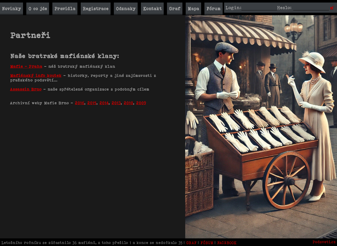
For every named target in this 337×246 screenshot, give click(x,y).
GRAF (192, 242)
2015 (91, 103)
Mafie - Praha (26, 66)
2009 (141, 103)
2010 (128, 103)
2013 (116, 103)
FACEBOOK (227, 242)
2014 (104, 103)
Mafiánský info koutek (35, 75)
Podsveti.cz (324, 242)
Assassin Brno (25, 89)
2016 (79, 103)
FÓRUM (206, 242)
